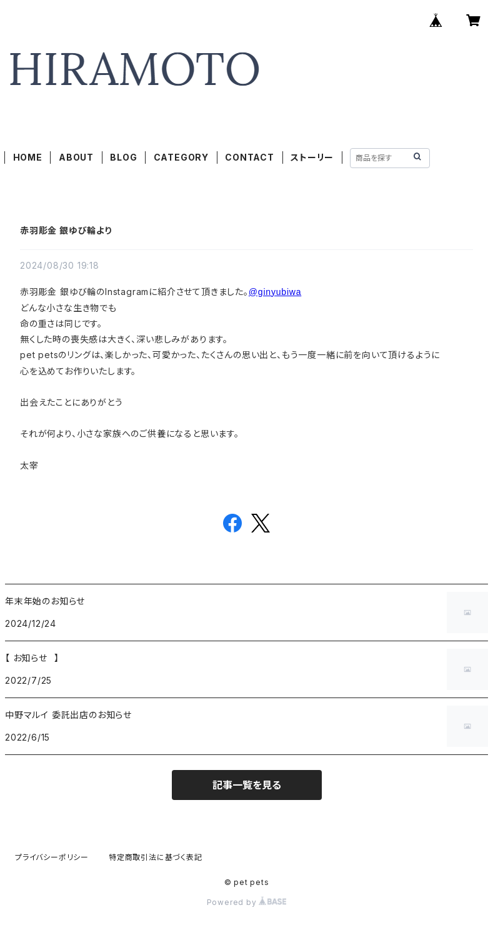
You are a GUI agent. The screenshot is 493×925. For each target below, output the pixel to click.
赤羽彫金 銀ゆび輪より (66, 230)
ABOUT (76, 157)
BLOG (123, 157)
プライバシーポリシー (52, 857)
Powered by (247, 902)
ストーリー (312, 157)
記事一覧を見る (246, 785)
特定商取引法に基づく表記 (155, 857)
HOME (27, 157)
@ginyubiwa (275, 292)
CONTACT (249, 157)
